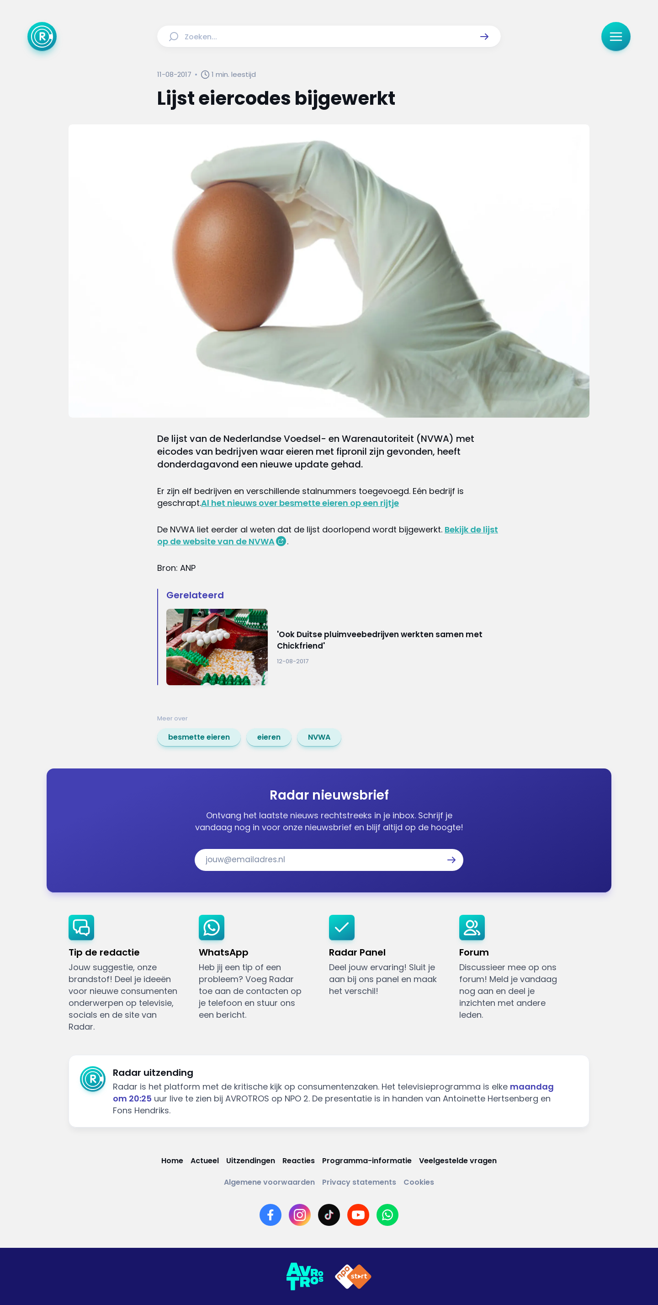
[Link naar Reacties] (298, 1160)
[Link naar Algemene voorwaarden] (269, 1182)
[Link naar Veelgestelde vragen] (458, 1160)
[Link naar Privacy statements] (359, 1182)
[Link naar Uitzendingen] (250, 1160)
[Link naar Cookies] (418, 1182)
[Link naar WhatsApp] (387, 1215)
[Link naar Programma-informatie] (367, 1160)
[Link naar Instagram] (300, 1215)
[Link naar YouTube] (358, 1215)
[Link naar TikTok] (329, 1215)
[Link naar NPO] (353, 1276)
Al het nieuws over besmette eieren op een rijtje (300, 503)
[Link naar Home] (172, 1160)
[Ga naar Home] (42, 36)
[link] (199, 737)
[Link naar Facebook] (270, 1215)
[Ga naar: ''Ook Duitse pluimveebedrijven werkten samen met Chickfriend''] (333, 647)
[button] (484, 37)
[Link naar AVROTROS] (305, 1276)
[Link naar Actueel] (205, 1160)
